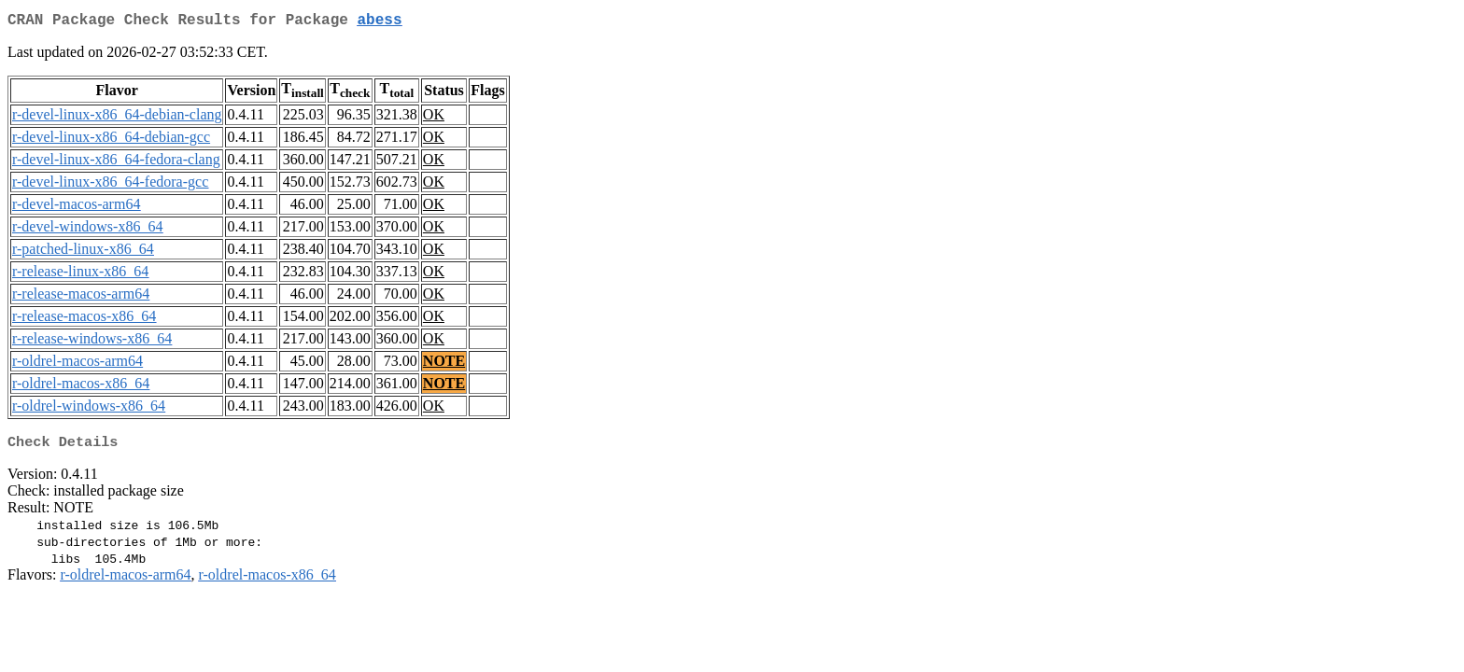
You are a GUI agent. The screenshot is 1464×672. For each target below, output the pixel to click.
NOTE (444, 364)
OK (433, 118)
